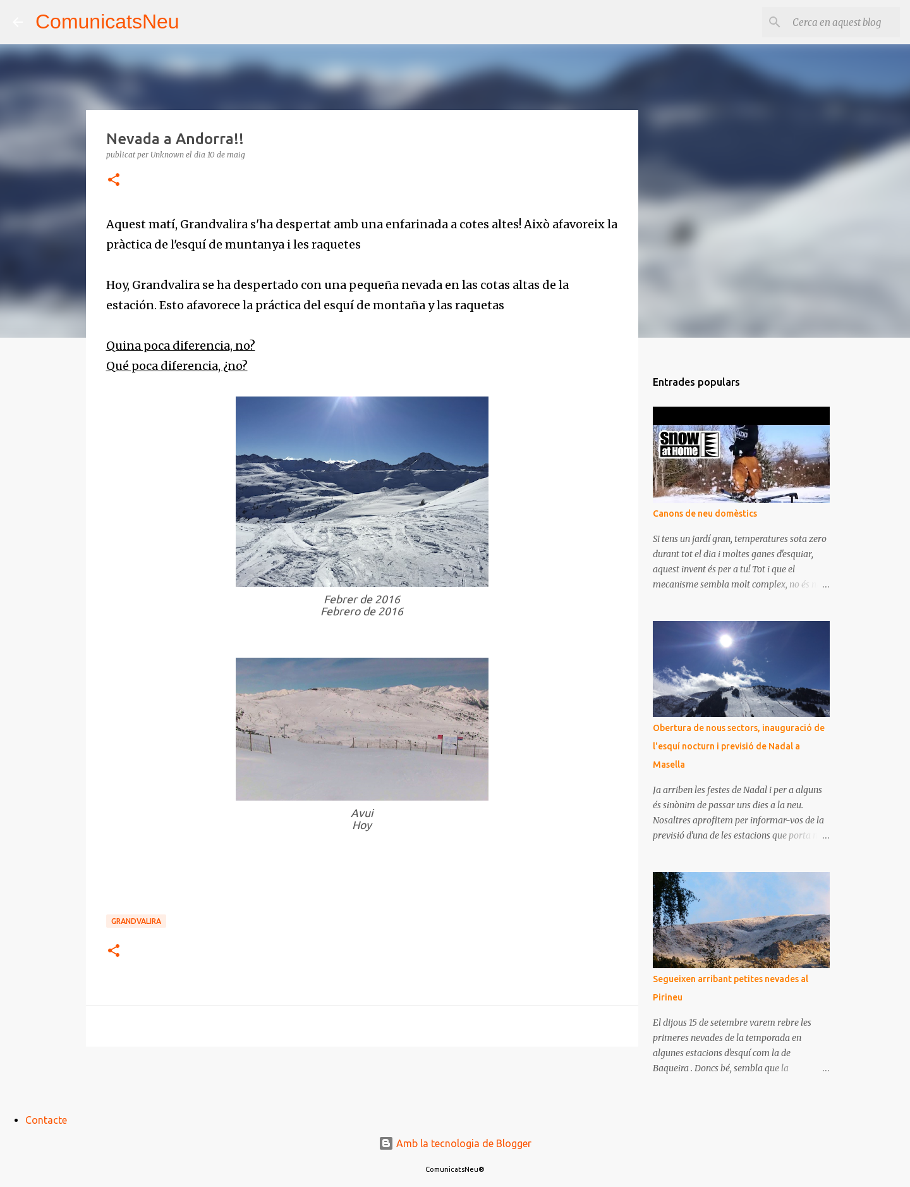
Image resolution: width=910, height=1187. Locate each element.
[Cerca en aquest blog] (833, 22)
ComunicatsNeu (107, 21)
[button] (113, 180)
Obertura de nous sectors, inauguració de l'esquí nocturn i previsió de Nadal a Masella (739, 746)
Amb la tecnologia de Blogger (455, 1143)
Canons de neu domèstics (705, 513)
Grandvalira (136, 921)
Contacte (46, 1120)
